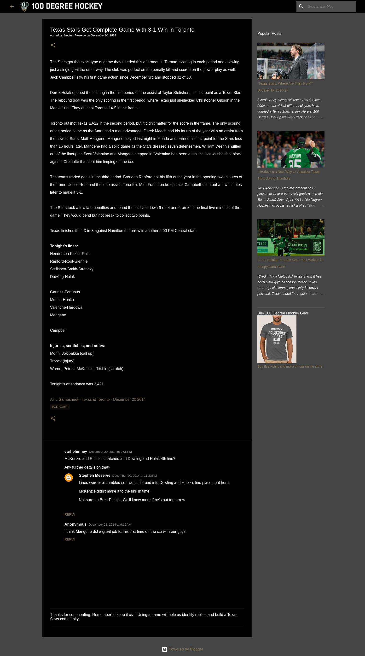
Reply (69, 514)
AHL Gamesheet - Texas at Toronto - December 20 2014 (98, 399)
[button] (53, 45)
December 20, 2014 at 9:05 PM (110, 451)
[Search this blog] (331, 6)
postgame (60, 407)
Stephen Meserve (94, 475)
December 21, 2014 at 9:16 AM (109, 524)
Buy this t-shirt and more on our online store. (290, 366)
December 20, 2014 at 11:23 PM (134, 475)
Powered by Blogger (182, 649)
